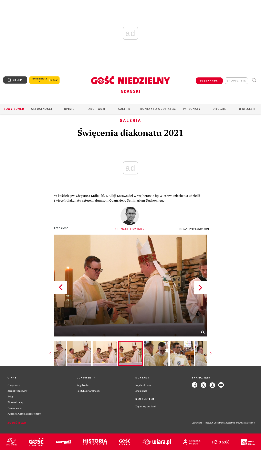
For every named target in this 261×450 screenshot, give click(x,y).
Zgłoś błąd (17, 422)
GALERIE (124, 109)
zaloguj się (236, 80)
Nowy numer (13, 109)
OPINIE (69, 109)
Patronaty (191, 109)
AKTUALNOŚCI (41, 109)
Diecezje (219, 109)
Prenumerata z (39, 80)
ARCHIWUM (96, 109)
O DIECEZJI (247, 109)
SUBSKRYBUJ (209, 80)
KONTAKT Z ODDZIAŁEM (158, 109)
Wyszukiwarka (254, 80)
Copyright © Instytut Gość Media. (209, 422)
